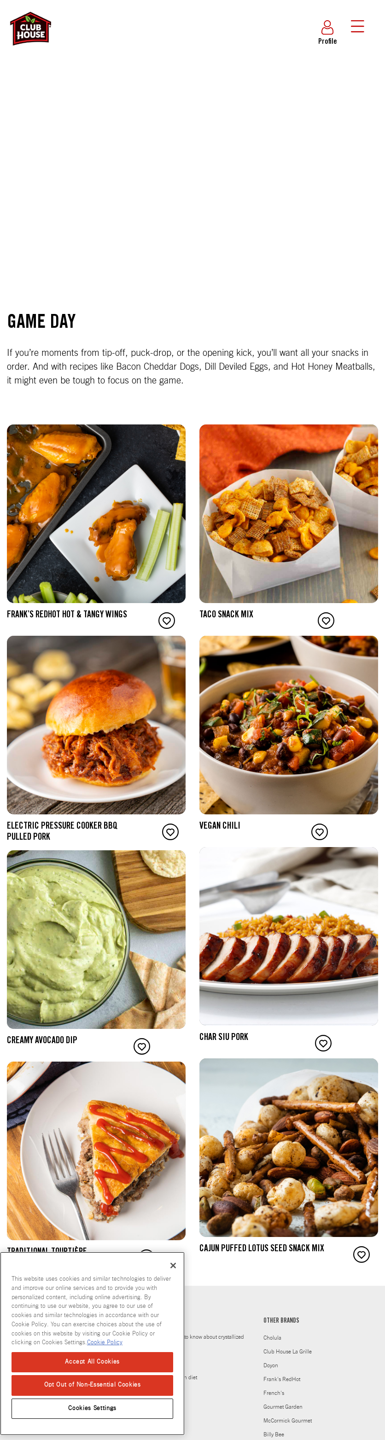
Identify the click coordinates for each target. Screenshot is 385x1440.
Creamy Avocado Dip (42, 1041)
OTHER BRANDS (281, 1321)
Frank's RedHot (281, 1379)
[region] (92, 1343)
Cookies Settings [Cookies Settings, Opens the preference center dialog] (92, 1408)
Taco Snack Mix (226, 615)
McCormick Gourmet (287, 1420)
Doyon (270, 1365)
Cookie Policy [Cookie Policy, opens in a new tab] (104, 1343)
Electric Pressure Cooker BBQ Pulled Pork (62, 832)
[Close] (173, 1265)
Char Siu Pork (223, 1038)
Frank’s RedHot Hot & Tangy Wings (67, 615)
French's (273, 1393)
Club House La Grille (287, 1351)
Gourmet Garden (283, 1407)
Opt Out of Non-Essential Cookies (92, 1385)
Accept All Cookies (92, 1362)
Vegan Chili (219, 826)
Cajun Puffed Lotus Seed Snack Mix (261, 1249)
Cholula (272, 1338)
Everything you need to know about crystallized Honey (189, 1343)
